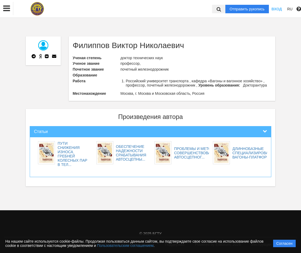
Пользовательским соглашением (125, 245)
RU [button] (290, 9)
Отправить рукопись (247, 9)
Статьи (41, 131)
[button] (6, 8)
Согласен (284, 243)
